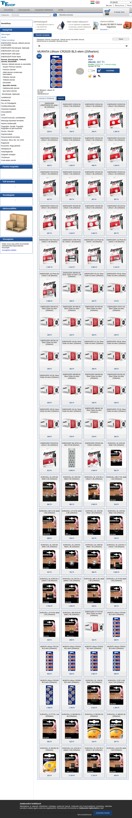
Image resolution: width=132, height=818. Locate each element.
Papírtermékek (6, 134)
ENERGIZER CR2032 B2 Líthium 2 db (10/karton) (72, 105)
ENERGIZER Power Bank (11, 57)
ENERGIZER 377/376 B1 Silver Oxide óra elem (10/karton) (94, 613)
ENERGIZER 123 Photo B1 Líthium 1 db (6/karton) (116, 241)
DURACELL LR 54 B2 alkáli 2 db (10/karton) (49, 613)
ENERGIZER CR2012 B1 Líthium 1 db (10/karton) (49, 207)
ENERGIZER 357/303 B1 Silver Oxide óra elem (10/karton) (94, 308)
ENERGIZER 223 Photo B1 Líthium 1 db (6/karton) (94, 241)
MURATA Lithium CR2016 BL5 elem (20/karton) (116, 647)
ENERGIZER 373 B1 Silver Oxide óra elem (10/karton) (116, 410)
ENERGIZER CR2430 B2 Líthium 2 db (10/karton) (72, 207)
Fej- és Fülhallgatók (8, 103)
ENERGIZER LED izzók (10, 51)
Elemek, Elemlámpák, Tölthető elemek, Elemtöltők (13, 61)
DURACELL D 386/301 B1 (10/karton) (116, 715)
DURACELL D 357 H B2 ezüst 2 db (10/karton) (116, 681)
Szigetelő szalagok (8, 154)
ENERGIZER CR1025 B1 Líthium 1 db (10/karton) (49, 444)
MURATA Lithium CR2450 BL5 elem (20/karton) (72, 681)
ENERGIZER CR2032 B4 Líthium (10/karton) (94, 444)
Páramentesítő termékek (10, 137)
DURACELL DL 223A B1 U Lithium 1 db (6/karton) (116, 546)
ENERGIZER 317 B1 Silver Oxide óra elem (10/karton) (94, 342)
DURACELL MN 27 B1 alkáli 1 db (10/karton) (116, 478)
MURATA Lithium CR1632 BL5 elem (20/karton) (94, 647)
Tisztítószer (5, 157)
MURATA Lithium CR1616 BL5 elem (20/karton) (72, 647)
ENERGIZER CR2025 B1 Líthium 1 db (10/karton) (49, 139)
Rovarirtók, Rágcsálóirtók (10, 146)
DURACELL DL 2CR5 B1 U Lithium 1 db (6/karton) (49, 580)
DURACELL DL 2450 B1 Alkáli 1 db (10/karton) (94, 546)
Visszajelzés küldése (9, 250)
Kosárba (110, 71)
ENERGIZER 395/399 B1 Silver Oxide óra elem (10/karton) (72, 376)
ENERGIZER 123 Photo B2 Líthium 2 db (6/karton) (49, 275)
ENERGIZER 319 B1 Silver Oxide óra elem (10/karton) (71, 342)
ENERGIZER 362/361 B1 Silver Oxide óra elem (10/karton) (49, 342)
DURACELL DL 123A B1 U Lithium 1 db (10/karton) (94, 478)
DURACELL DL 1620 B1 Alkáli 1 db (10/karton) (49, 546)
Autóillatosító (6, 97)
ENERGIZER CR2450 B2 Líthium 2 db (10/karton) (94, 207)
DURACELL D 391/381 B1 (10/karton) (49, 749)
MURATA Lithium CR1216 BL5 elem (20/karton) (49, 647)
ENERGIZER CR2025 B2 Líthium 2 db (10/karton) (116, 105)
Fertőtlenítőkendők (8, 106)
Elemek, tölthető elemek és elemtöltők (16, 64)
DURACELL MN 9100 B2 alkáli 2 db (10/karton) (72, 613)
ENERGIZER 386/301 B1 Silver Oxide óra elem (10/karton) (94, 410)
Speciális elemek (9, 85)
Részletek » (104, 29)
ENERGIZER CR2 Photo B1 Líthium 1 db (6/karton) (49, 241)
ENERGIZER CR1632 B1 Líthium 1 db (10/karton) (116, 173)
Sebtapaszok (6, 149)
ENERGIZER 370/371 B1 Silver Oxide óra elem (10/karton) (116, 308)
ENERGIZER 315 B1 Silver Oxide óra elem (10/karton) (49, 376)
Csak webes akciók (8, 160)
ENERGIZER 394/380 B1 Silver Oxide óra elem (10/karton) (94, 376)
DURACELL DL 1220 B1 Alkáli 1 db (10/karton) (116, 512)
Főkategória (40, 39)
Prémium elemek (9, 70)
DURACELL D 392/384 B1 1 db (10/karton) (72, 715)
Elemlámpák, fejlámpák (11, 94)
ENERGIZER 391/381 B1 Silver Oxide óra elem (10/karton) (116, 376)
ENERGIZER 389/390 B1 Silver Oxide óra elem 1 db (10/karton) (71, 274)
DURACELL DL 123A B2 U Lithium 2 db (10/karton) (71, 749)
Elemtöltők (7, 83)
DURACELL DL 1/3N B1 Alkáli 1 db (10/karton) (94, 681)
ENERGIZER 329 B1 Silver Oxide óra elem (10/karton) (116, 342)
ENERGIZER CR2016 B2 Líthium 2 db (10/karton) (72, 139)
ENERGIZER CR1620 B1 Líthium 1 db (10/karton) (94, 173)
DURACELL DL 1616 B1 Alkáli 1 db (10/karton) (94, 512)
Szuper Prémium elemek (12, 67)
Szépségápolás (7, 152)
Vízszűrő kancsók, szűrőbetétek (13, 118)
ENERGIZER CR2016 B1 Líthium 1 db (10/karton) (94, 139)
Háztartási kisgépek (8, 109)
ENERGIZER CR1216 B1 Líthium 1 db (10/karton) (116, 139)
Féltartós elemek (9, 77)
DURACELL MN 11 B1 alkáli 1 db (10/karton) (94, 580)
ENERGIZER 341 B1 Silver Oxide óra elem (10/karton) (71, 410)
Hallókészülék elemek (11, 88)
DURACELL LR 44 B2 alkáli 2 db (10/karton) (72, 512)
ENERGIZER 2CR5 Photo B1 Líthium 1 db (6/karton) (72, 241)
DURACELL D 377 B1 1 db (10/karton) (49, 715)
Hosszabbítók (6, 112)
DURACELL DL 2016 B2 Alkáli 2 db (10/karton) (116, 444)
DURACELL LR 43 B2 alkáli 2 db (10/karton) (116, 580)
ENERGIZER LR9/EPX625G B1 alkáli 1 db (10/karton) (49, 105)
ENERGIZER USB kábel (10, 54)
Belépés (109, 5)
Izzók (3, 115)
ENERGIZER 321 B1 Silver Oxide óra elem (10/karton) (94, 275)
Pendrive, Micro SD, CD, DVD (12, 140)
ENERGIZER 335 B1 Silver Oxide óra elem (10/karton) (49, 410)
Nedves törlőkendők (8, 123)
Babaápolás (5, 100)
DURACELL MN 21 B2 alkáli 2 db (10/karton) (49, 512)
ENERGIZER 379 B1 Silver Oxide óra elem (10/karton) (116, 275)
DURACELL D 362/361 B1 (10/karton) (94, 715)
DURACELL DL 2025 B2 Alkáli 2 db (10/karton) (49, 478)
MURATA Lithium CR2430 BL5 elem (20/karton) (49, 681)
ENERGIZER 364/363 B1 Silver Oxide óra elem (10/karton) (49, 308)
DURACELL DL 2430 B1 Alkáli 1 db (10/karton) (71, 546)
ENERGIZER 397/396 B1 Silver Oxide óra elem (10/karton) (72, 308)
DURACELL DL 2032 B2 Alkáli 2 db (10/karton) (71, 478)
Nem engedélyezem (84, 814)
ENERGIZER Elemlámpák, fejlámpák (15, 48)
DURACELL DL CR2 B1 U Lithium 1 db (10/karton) (72, 580)
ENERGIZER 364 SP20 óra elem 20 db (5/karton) (71, 444)
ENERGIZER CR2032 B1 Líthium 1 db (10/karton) (94, 105)
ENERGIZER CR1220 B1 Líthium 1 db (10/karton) (49, 173)
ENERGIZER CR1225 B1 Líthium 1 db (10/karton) (116, 207)
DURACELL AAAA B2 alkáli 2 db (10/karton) (116, 749)
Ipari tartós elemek (10, 91)
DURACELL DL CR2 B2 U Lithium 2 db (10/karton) (94, 749)
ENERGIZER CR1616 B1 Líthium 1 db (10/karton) (72, 173)
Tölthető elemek (9, 80)
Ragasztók (5, 143)
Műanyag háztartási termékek (12, 121)
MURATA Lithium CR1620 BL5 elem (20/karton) (116, 613)
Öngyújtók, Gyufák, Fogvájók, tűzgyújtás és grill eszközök (12, 127)
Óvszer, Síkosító (7, 131)
